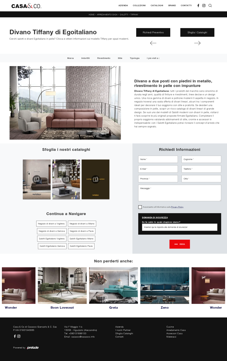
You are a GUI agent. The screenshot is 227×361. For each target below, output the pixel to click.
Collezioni (139, 5)
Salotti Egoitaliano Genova (52, 246)
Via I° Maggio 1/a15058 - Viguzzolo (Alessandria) (80, 328)
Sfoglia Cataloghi (124, 333)
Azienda (123, 5)
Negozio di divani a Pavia (82, 231)
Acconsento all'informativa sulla (163, 207)
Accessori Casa (174, 333)
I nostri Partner (123, 330)
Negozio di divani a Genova (52, 231)
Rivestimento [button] (103, 58)
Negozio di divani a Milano (82, 223)
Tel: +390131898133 (75, 333)
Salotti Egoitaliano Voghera (52, 238)
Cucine (170, 326)
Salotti (124, 14)
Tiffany (134, 14)
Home (91, 14)
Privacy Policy (177, 207)
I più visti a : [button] (153, 58)
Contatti (186, 5)
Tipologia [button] (135, 58)
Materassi (171, 336)
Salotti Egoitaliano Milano (81, 238)
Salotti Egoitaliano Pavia (81, 246)
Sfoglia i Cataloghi (197, 32)
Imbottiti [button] (85, 58)
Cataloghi (157, 5)
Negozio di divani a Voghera (51, 223)
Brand (172, 5)
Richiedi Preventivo (153, 32)
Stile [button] (120, 58)
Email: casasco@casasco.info (79, 336)
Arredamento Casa (107, 14)
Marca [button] (70, 58)
